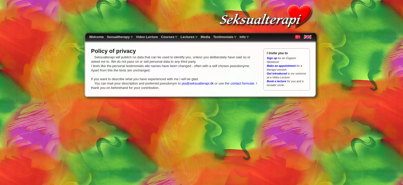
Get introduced (277, 73)
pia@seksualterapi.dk (198, 83)
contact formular (242, 83)
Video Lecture (147, 37)
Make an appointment (281, 65)
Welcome (96, 37)
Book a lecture (276, 81)
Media (205, 37)
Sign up (272, 58)
